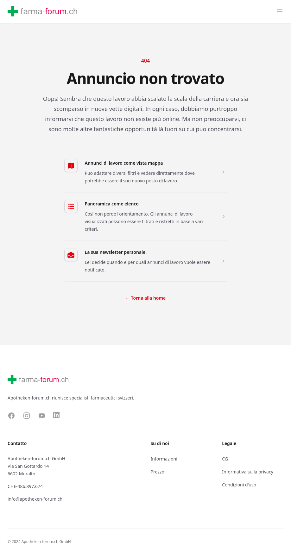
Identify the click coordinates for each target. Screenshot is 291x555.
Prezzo (157, 472)
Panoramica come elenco (112, 204)
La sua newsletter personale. (116, 252)
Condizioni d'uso (239, 485)
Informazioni (164, 459)
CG (225, 459)
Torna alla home (145, 298)
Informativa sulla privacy (247, 472)
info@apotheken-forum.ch (35, 499)
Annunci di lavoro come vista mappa (124, 163)
